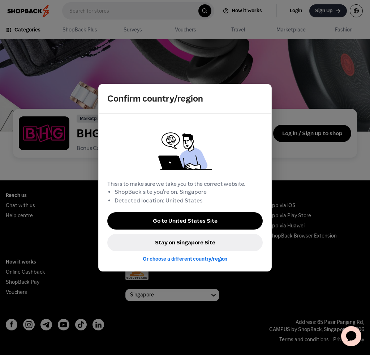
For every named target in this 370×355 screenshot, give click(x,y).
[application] (351, 336)
